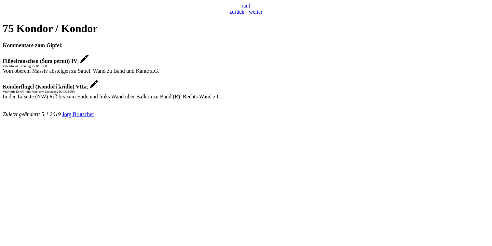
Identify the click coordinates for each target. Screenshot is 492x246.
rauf (246, 6)
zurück (238, 12)
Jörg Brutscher (78, 114)
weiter (255, 12)
